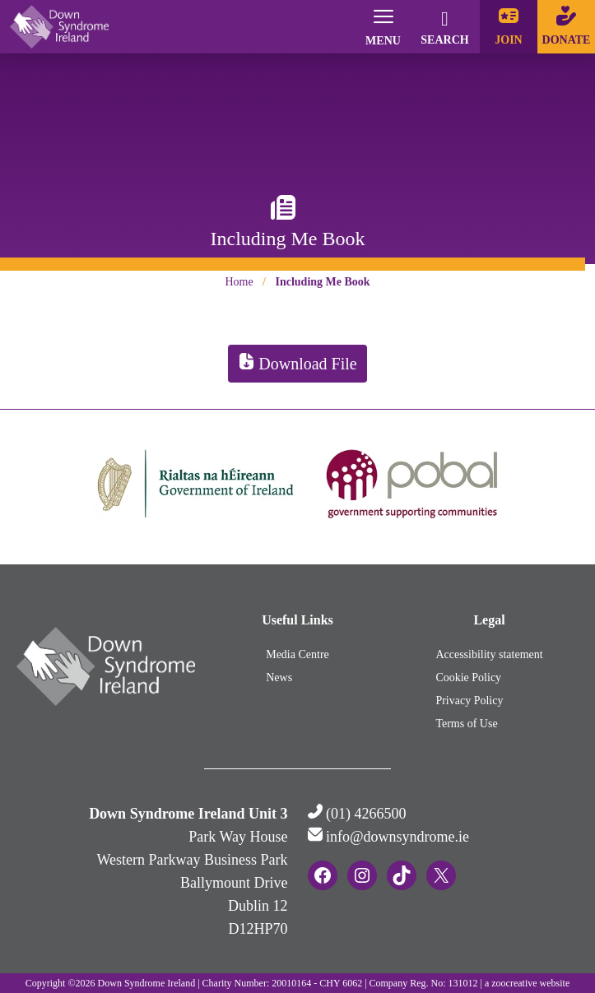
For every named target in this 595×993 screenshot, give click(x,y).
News (279, 677)
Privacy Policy (469, 700)
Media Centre (297, 654)
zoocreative (514, 983)
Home (239, 282)
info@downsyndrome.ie (397, 836)
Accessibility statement (488, 654)
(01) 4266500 (366, 813)
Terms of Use (466, 723)
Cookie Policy (468, 677)
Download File (297, 364)
